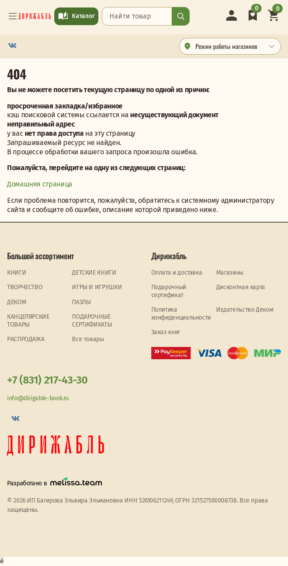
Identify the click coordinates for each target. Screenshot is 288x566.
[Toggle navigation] (13, 16)
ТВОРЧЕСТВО (24, 287)
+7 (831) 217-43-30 (47, 380)
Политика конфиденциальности (181, 313)
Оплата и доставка (176, 272)
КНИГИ (16, 272)
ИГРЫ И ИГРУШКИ (97, 287)
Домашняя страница (39, 184)
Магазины (229, 272)
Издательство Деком (244, 309)
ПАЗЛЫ (81, 302)
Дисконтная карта (240, 287)
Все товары (88, 339)
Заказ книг (165, 332)
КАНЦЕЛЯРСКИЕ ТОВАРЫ (28, 320)
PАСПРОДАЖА (25, 339)
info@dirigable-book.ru (38, 398)
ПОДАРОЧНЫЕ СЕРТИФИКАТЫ (92, 320)
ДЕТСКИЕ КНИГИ (94, 272)
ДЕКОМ (16, 302)
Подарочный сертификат (168, 291)
